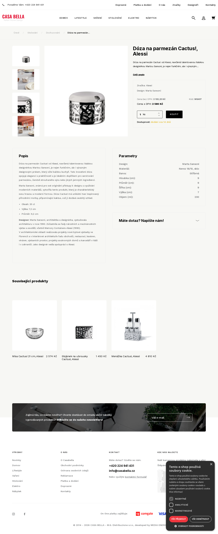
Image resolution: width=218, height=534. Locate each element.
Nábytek (151, 18)
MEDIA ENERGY (159, 525)
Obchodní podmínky (72, 465)
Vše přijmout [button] (178, 519)
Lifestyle (81, 18)
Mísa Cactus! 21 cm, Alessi (27, 356)
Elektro (133, 18)
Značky (176, 5)
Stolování (115, 18)
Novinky (16, 460)
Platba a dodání (142, 5)
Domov (63, 18)
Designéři (193, 5)
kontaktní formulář (136, 477)
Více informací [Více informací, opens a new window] (176, 491)
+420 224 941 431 (34, 4)
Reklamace (67, 475)
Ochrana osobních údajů (75, 470)
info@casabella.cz (122, 470)
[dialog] (190, 496)
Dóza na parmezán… (79, 32)
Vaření (97, 18)
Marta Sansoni (153, 90)
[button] (190, 526)
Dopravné (121, 5)
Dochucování (53, 32)
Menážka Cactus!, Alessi (125, 356)
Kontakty (211, 5)
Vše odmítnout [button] (200, 519)
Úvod (16, 32)
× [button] (211, 464)
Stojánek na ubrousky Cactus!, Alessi (75, 358)
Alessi (149, 85)
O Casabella (67, 460)
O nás (162, 5)
